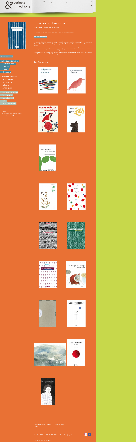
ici (13, 115)
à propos (66, 2)
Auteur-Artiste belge (59, 424)
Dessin (36, 426)
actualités (42, 2)
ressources (58, 2)
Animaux (49, 424)
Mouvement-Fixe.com (46, 440)
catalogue (50, 2)
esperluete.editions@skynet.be (65, 435)
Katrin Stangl (51, 27)
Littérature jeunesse (40, 424)
